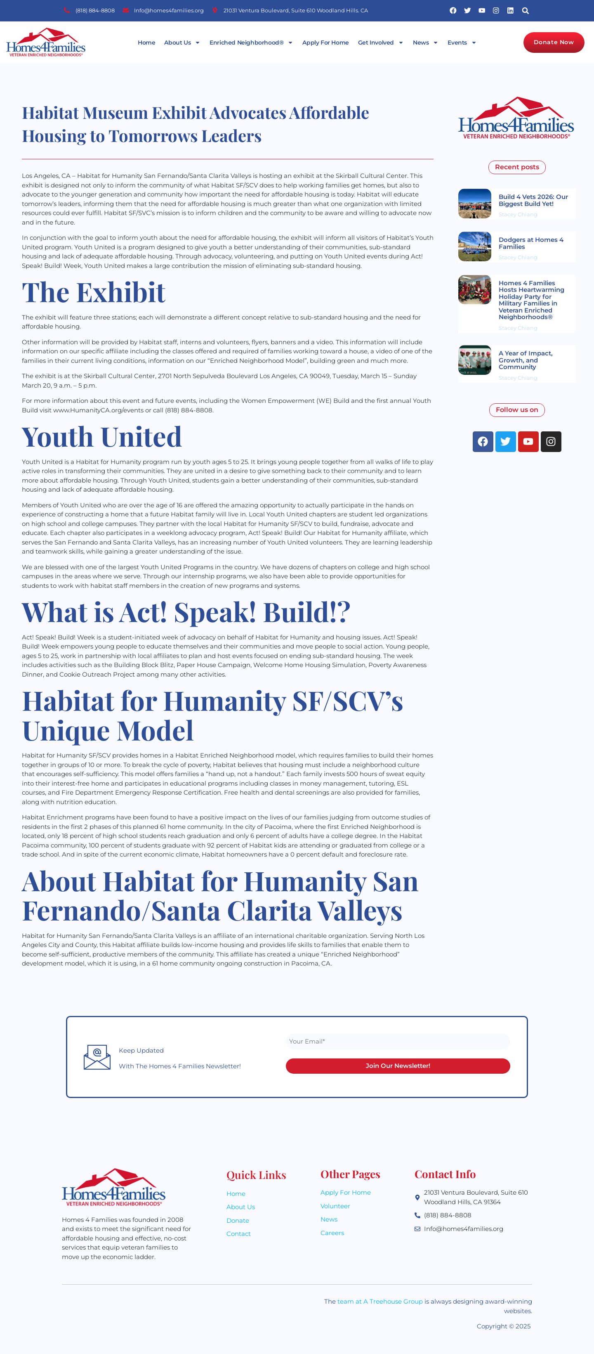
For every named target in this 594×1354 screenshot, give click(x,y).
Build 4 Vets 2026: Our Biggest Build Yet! (533, 200)
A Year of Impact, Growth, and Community (526, 360)
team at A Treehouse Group (380, 1302)
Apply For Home (325, 42)
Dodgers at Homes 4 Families (531, 243)
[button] (525, 10)
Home (146, 42)
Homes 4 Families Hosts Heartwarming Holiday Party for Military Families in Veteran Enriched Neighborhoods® (531, 300)
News (425, 42)
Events (462, 42)
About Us (182, 42)
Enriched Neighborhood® (251, 42)
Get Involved (381, 42)
